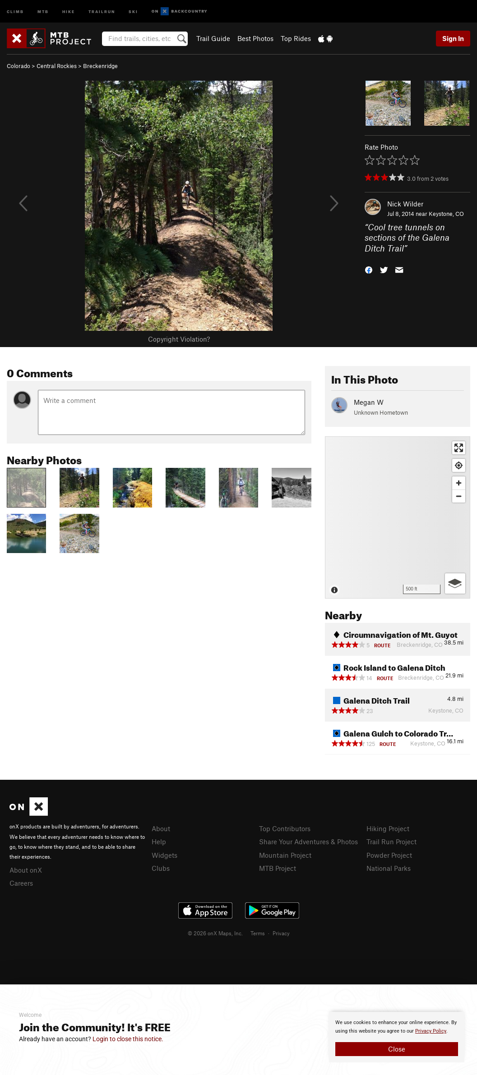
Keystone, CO (446, 213)
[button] (369, 269)
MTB (43, 11)
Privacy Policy (430, 1031)
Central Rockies (57, 65)
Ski (133, 11)
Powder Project (389, 855)
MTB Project (277, 868)
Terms (257, 933)
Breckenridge (100, 65)
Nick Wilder (405, 204)
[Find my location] (458, 465)
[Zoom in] (458, 482)
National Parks (388, 868)
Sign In (453, 38)
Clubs (161, 868)
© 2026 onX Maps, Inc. (215, 933)
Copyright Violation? (179, 339)
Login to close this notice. (128, 1039)
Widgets (164, 855)
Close (396, 1049)
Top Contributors (284, 828)
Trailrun (101, 11)
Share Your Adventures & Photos (308, 841)
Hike (68, 11)
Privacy (281, 933)
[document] (396, 1037)
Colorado (18, 65)
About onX (25, 870)
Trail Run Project (391, 841)
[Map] (397, 517)
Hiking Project (387, 828)
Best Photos (255, 38)
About (161, 828)
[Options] (455, 583)
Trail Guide (213, 38)
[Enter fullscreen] (458, 447)
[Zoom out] (458, 496)
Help (159, 841)
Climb (15, 11)
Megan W (369, 402)
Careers (21, 883)
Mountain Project (285, 855)
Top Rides (296, 38)
